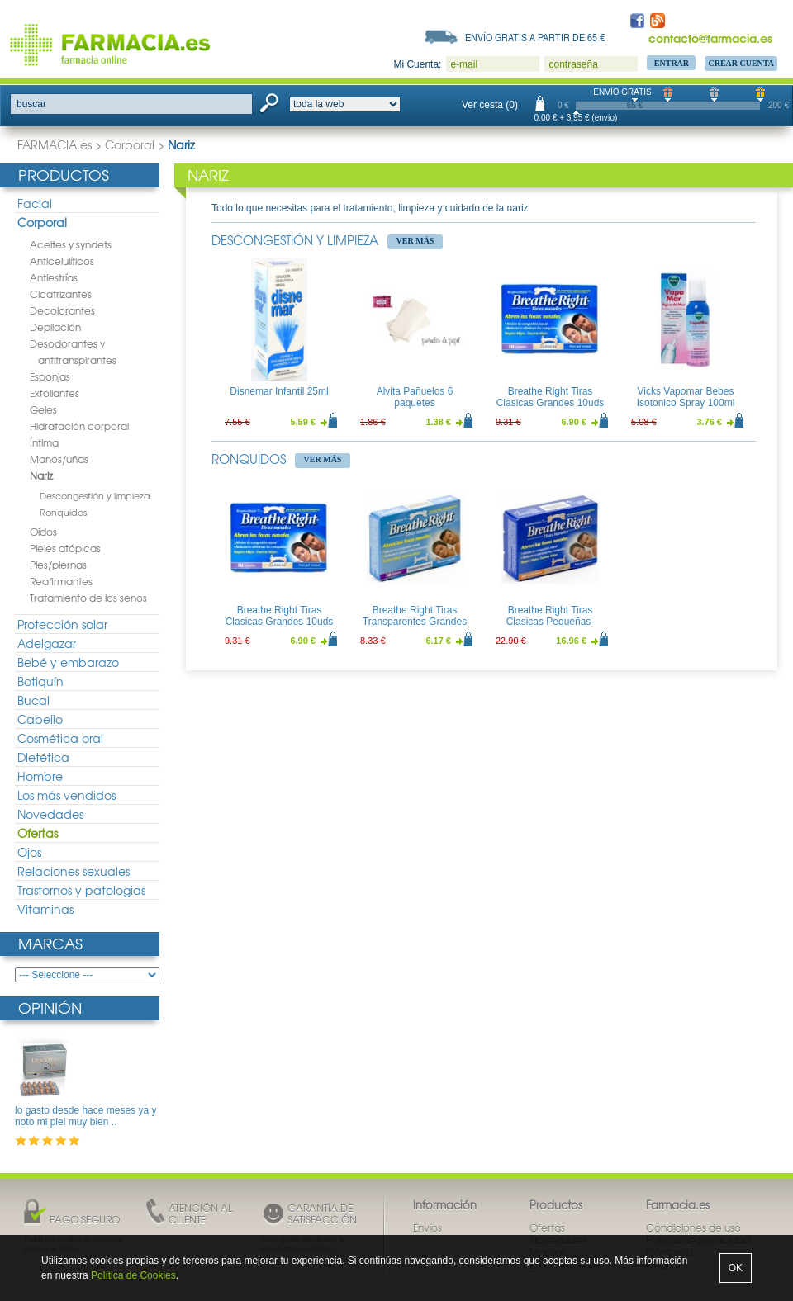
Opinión (50, 1007)
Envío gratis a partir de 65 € (535, 37)
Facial (34, 203)
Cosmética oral (60, 738)
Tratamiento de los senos (88, 597)
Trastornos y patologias (81, 890)
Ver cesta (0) (490, 105)
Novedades (50, 814)
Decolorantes (62, 310)
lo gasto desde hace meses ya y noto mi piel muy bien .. (85, 1116)
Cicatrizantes (61, 293)
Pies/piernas (58, 564)
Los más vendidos (66, 795)
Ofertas (37, 833)
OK (736, 1268)
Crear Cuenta (741, 63)
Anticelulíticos (62, 260)
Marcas (50, 943)
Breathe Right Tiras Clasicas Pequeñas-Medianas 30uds (550, 622)
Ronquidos (63, 511)
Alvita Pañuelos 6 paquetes (415, 397)
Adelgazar (46, 643)
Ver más (415, 240)
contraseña (572, 64)
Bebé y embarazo (68, 662)
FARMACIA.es (54, 144)
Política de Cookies (133, 1275)
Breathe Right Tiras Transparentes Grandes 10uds (415, 622)
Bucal (33, 700)
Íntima (44, 442)
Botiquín (40, 681)
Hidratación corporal (79, 426)
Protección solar (62, 624)
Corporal (129, 144)
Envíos (427, 1227)
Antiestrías (54, 277)
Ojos (29, 852)
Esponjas (50, 376)
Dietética (43, 757)
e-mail (463, 64)
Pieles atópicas (65, 548)
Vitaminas (45, 909)
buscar (31, 104)
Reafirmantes (61, 581)
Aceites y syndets (71, 244)
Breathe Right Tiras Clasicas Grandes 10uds (550, 397)
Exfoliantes (54, 393)
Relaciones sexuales (73, 871)
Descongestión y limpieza (95, 495)
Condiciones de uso (693, 1227)
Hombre (40, 776)
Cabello (40, 719)
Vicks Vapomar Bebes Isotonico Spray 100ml (686, 397)
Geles (43, 409)
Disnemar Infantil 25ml (279, 391)
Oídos (43, 531)
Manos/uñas (59, 459)
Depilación (55, 326)
